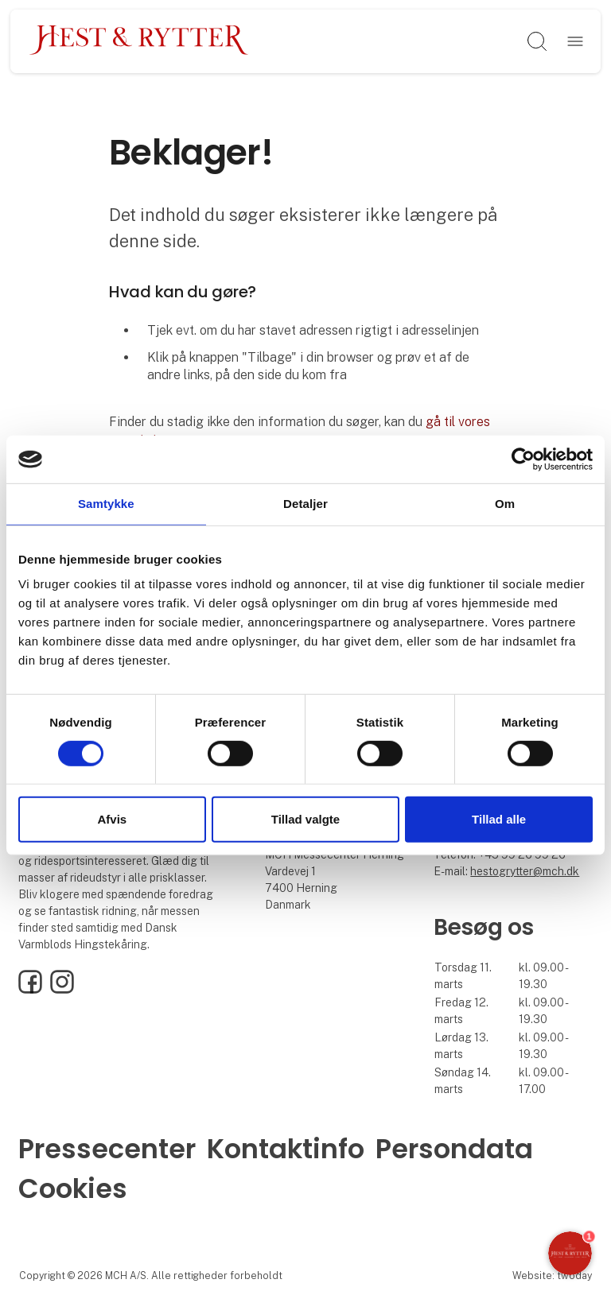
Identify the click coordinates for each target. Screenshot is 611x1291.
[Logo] (139, 41)
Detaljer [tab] (305, 503)
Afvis (111, 819)
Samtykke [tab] (106, 503)
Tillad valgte (305, 819)
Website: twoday (552, 1275)
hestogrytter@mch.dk (524, 871)
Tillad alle (499, 819)
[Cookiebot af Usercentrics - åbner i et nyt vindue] (523, 459)
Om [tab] (505, 503)
